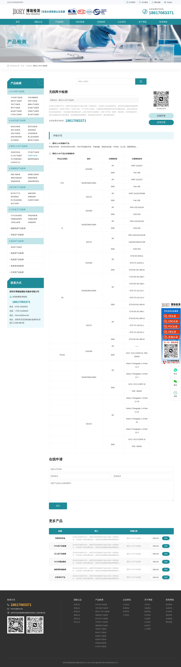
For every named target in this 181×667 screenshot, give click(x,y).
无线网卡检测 (32, 155)
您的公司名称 (56, 469)
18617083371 (75, 121)
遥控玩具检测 (32, 126)
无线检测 (101, 22)
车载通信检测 (32, 219)
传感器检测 (32, 222)
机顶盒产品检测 (33, 108)
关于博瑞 (142, 22)
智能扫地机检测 (16, 178)
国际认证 (38, 22)
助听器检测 (15, 196)
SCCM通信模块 (16, 159)
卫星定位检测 (15, 222)
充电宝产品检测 (17, 235)
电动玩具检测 (15, 126)
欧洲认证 (77, 611)
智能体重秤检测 (33, 181)
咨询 (165, 538)
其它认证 (77, 622)
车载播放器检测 (16, 219)
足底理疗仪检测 (33, 200)
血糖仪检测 (32, 193)
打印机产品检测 (16, 114)
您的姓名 (117, 476)
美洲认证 (77, 608)
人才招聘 (147, 629)
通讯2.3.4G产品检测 (19, 146)
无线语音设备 (15, 152)
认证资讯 (122, 22)
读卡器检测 (15, 140)
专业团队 (147, 618)
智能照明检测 (32, 178)
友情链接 (169, 618)
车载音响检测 (32, 215)
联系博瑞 (163, 22)
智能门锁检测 (15, 174)
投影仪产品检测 (16, 101)
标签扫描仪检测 (16, 137)
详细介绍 (156, 538)
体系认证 (77, 618)
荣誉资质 (147, 611)
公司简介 (147, 604)
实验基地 (147, 608)
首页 (18, 22)
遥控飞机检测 (15, 130)
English (169, 2)
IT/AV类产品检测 (17, 91)
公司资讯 (126, 615)
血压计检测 (15, 203)
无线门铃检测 (15, 133)
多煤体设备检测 (17, 266)
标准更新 (126, 608)
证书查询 (132, 2)
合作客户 (147, 625)
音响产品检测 (32, 101)
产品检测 (59, 22)
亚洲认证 (77, 604)
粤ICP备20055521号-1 (110, 662)
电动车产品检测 (17, 241)
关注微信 (145, 2)
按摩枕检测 (32, 196)
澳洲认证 (77, 615)
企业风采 (147, 622)
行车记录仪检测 (16, 215)
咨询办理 (161, 122)
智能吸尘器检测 (33, 174)
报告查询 (169, 615)
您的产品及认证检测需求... (61, 483)
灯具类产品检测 (17, 272)
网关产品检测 (15, 108)
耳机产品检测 (15, 104)
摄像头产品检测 (33, 104)
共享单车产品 (15, 162)
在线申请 (161, 115)
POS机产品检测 (33, 152)
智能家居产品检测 (18, 168)
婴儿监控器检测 (33, 137)
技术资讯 (126, 611)
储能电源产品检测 (18, 228)
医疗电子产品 (15, 193)
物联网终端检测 (33, 159)
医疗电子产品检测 (18, 187)
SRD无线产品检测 (18, 120)
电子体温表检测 (16, 200)
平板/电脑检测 (33, 97)
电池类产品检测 (17, 259)
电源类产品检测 (17, 253)
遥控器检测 (32, 130)
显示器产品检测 (33, 114)
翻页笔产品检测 (33, 140)
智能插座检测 (15, 181)
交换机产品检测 (33, 111)
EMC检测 (80, 22)
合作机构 (147, 615)
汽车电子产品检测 (18, 209)
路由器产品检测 (16, 111)
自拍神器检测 (32, 133)
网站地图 (157, 2)
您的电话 (54, 476)
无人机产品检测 (16, 155)
